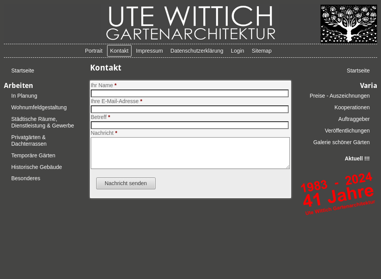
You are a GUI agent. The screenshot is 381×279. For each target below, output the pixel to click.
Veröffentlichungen (347, 130)
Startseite (22, 70)
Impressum (149, 51)
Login (237, 51)
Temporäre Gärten (33, 155)
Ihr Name (104, 85)
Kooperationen (352, 107)
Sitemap (262, 51)
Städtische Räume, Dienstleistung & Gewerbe (42, 122)
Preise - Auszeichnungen (340, 96)
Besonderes (25, 178)
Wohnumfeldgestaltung (39, 107)
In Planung (24, 96)
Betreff (100, 117)
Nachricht (104, 133)
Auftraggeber (354, 119)
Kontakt (119, 51)
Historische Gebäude (36, 167)
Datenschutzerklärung (196, 51)
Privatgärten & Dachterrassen (29, 140)
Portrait (93, 51)
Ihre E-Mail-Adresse (116, 101)
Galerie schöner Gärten (341, 142)
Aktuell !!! (357, 158)
